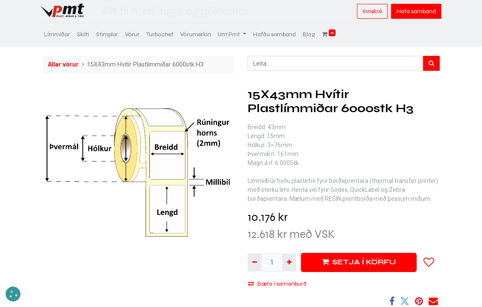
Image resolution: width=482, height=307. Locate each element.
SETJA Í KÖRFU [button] (359, 262)
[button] (429, 262)
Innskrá (370, 11)
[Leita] (431, 63)
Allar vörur (63, 64)
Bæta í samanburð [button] (277, 283)
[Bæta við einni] (289, 262)
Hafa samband (414, 11)
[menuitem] (59, 34)
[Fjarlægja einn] (255, 262)
